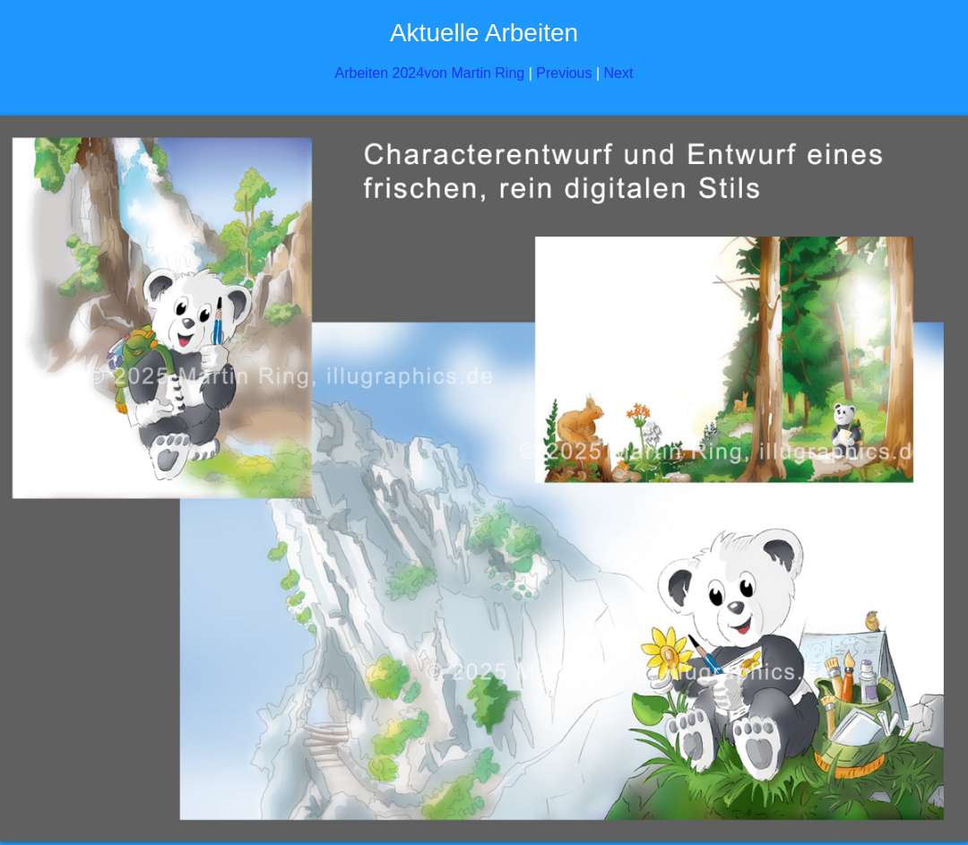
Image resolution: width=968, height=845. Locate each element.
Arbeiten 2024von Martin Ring (430, 73)
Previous (564, 73)
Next (619, 73)
